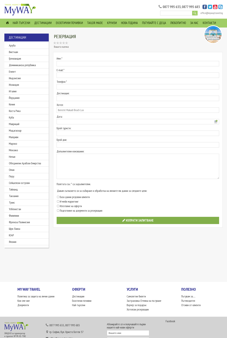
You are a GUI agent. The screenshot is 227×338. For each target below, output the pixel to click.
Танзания (13, 196)
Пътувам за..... (188, 296)
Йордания (14, 98)
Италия (12, 91)
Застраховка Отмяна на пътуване (144, 301)
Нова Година (129, 23)
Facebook (170, 321)
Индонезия (15, 78)
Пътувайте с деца (154, 23)
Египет (12, 72)
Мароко (13, 144)
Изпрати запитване (138, 220)
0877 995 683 (191, 7)
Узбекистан (15, 209)
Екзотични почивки (69, 23)
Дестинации (43, 23)
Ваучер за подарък (136, 305)
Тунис (12, 202)
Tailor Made (95, 23)
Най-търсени (21, 23)
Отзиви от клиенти (191, 305)
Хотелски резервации (138, 309)
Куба (11, 117)
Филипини (14, 216)
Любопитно (178, 23)
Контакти (209, 23)
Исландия (14, 85)
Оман (11, 170)
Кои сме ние (23, 301)
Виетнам (13, 52)
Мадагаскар (15, 130)
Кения (12, 104)
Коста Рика (14, 111)
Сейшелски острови (19, 183)
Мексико (13, 150)
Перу (11, 176)
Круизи (112, 23)
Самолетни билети (136, 296)
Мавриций (14, 124)
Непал (12, 157)
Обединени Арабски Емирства (25, 163)
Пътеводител (188, 301)
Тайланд (13, 189)
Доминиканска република (22, 65)
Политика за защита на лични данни (35, 296)
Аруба (12, 45)
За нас (194, 23)
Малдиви (13, 137)
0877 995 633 (172, 7)
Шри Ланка (14, 229)
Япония (12, 242)
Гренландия (15, 58)
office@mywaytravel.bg (211, 13)
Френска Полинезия (19, 222)
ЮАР (11, 235)
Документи (23, 305)
